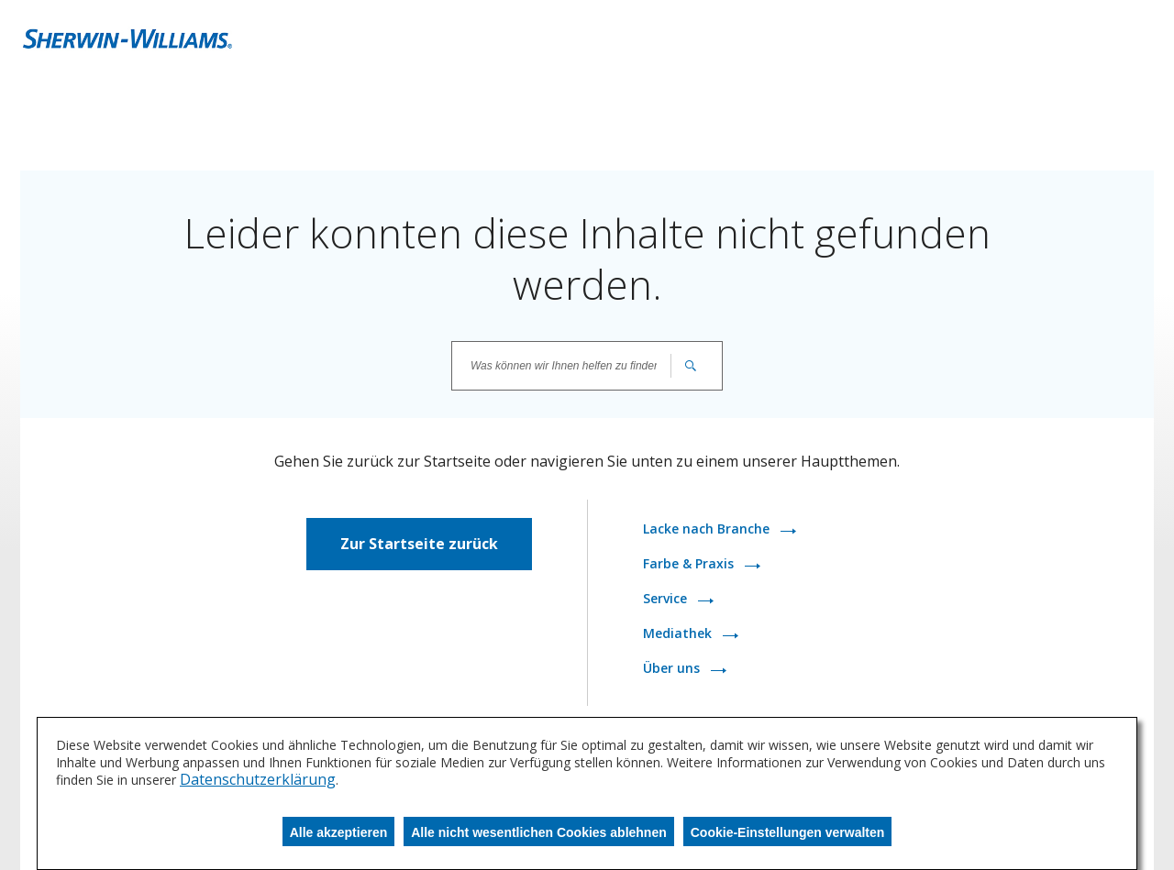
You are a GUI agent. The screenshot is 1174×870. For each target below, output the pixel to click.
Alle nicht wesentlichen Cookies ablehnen (539, 832)
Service (667, 598)
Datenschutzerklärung (258, 779)
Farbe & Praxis (690, 563)
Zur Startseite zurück (419, 544)
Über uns (673, 668)
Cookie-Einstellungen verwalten (788, 832)
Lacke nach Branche (708, 528)
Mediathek (679, 633)
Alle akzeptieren (339, 832)
